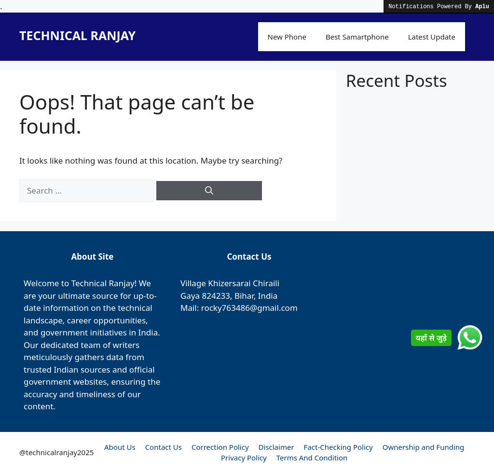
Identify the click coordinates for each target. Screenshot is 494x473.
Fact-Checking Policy (338, 447)
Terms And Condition (312, 457)
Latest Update (431, 37)
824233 (216, 295)
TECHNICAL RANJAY (77, 35)
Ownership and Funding (424, 447)
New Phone (287, 37)
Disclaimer (276, 447)
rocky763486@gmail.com (249, 307)
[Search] (209, 190)
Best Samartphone (357, 37)
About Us (120, 447)
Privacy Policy (244, 457)
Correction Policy (220, 447)
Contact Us (163, 447)
